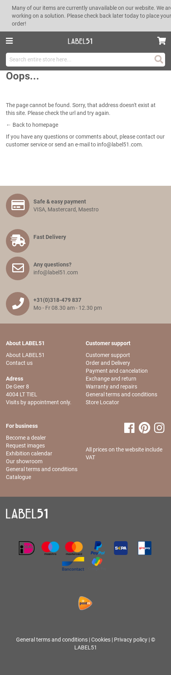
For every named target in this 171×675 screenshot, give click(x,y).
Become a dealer (26, 438)
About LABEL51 (25, 355)
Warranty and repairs (111, 386)
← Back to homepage (32, 125)
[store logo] (83, 41)
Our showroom (24, 461)
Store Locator (102, 402)
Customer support (108, 355)
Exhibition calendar (29, 453)
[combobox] (85, 60)
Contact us (19, 363)
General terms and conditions (121, 394)
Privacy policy (130, 639)
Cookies (100, 639)
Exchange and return (111, 378)
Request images (25, 445)
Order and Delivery (108, 363)
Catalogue (18, 477)
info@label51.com (119, 144)
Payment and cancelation (117, 371)
